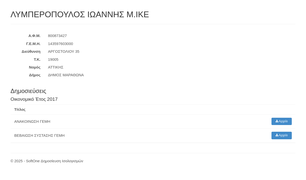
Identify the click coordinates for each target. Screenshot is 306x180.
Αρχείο (282, 121)
